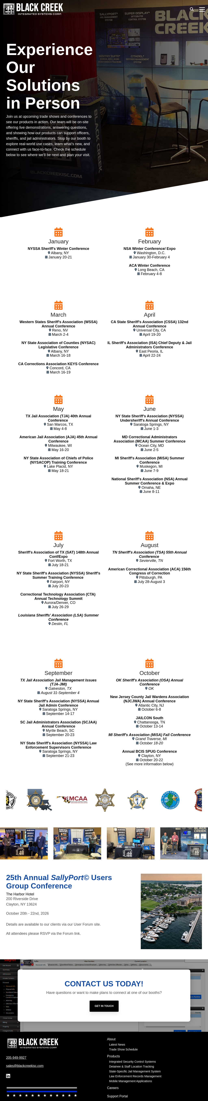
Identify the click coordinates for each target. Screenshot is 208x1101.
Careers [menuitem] (113, 1088)
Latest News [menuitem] (117, 1044)
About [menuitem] (111, 1039)
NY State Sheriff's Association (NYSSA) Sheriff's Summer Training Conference (58, 575)
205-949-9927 (16, 1057)
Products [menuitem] (113, 1056)
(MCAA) (142, 441)
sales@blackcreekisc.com (24, 1066)
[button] (202, 9)
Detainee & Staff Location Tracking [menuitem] (131, 1066)
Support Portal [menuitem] (117, 1096)
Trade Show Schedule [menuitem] (123, 1049)
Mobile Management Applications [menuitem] (130, 1081)
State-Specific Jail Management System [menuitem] (135, 1071)
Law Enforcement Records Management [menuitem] (135, 1076)
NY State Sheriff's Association (46, 743)
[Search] (191, 9)
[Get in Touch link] (104, 1028)
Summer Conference (167, 441)
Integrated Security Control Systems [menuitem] (132, 1061)
